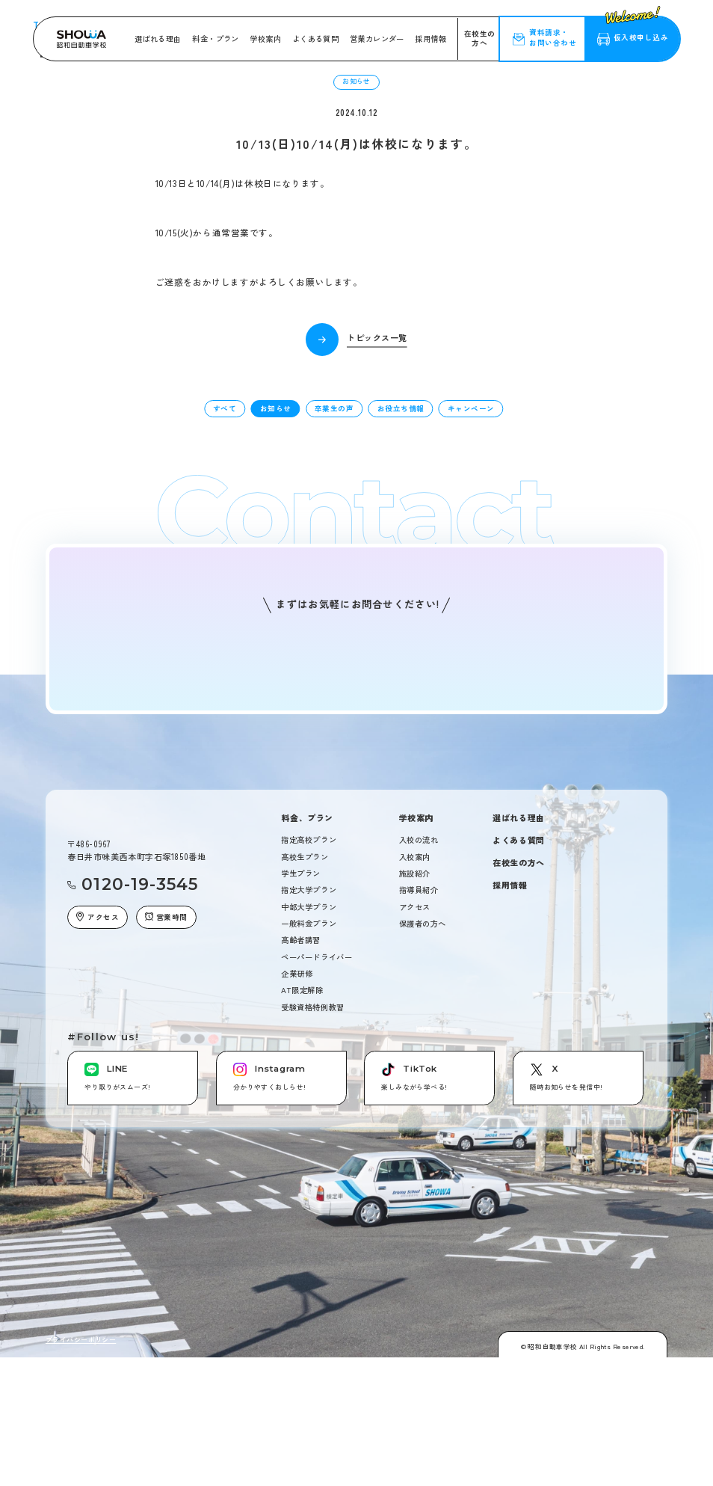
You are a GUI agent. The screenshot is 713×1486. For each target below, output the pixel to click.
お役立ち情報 (401, 579)
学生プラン (301, 1044)
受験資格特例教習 (312, 1178)
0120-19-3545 (139, 1056)
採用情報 (430, 38)
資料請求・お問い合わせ (552, 37)
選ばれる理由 (158, 38)
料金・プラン (215, 38)
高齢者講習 (301, 1111)
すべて (224, 579)
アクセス (97, 1088)
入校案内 (414, 1028)
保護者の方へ (422, 1094)
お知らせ (275, 579)
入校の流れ (419, 1012)
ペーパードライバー (316, 1128)
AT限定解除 (302, 1161)
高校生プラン (304, 1028)
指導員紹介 (419, 1061)
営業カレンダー (377, 38)
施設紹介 (414, 1044)
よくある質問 (315, 38)
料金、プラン (307, 989)
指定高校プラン (308, 1012)
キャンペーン (471, 579)
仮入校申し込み (637, 30)
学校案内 (265, 38)
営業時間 (166, 1088)
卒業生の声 (334, 579)
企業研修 (296, 1144)
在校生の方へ (480, 38)
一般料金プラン (308, 1094)
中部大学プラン (308, 1078)
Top (51, 205)
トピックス (87, 205)
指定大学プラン (308, 1061)
